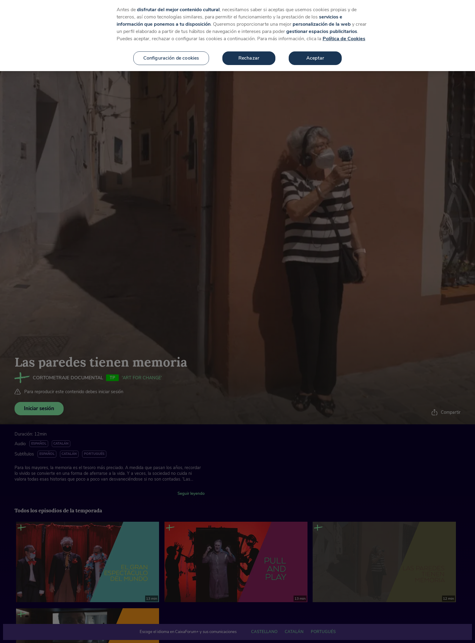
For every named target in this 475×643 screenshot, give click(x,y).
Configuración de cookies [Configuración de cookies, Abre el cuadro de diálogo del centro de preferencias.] (171, 51)
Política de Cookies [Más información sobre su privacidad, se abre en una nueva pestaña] (344, 31)
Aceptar (315, 51)
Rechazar (248, 51)
